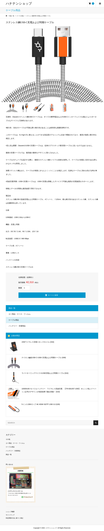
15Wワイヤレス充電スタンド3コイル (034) (38, 342)
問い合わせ (9, 464)
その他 (8, 439)
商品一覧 (9, 454)
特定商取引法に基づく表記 (14, 518)
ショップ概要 (10, 512)
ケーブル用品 (14, 320)
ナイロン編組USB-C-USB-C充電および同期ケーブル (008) (44, 358)
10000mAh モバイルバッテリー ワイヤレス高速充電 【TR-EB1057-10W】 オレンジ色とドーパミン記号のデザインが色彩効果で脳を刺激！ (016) (59, 390)
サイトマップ (10, 515)
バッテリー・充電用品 (17, 326)
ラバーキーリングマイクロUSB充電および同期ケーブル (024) (45, 373)
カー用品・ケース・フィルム (20, 314)
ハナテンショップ (19, 3)
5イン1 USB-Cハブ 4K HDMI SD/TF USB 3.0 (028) (41, 404)
